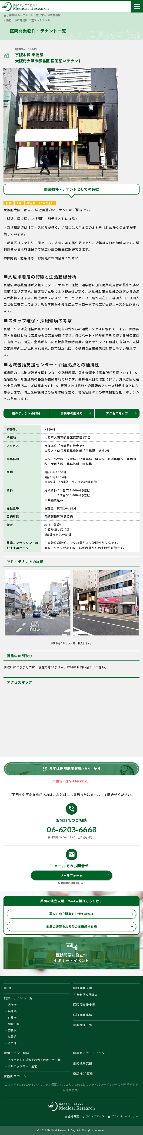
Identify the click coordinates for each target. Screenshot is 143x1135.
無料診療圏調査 (87, 995)
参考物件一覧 (82, 1025)
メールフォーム (85, 875)
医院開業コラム (15, 1076)
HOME (8, 988)
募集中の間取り (76, 413)
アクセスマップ (121, 413)
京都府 (12, 1017)
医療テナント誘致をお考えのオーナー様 (34, 1060)
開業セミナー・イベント (90, 1053)
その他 (12, 1043)
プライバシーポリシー (103, 1084)
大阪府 (12, 1004)
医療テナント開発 (16, 1053)
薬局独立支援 (82, 1063)
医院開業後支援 (84, 1004)
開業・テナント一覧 (18, 998)
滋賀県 (12, 1036)
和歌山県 (14, 1024)
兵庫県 (12, 1011)
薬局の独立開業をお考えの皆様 (91, 914)
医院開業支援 (82, 988)
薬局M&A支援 (83, 1073)
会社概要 (71, 1116)
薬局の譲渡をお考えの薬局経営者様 (89, 926)
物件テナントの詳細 (29, 413)
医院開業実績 (82, 1014)
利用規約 (127, 1084)
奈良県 (12, 1030)
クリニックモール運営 (22, 1066)
